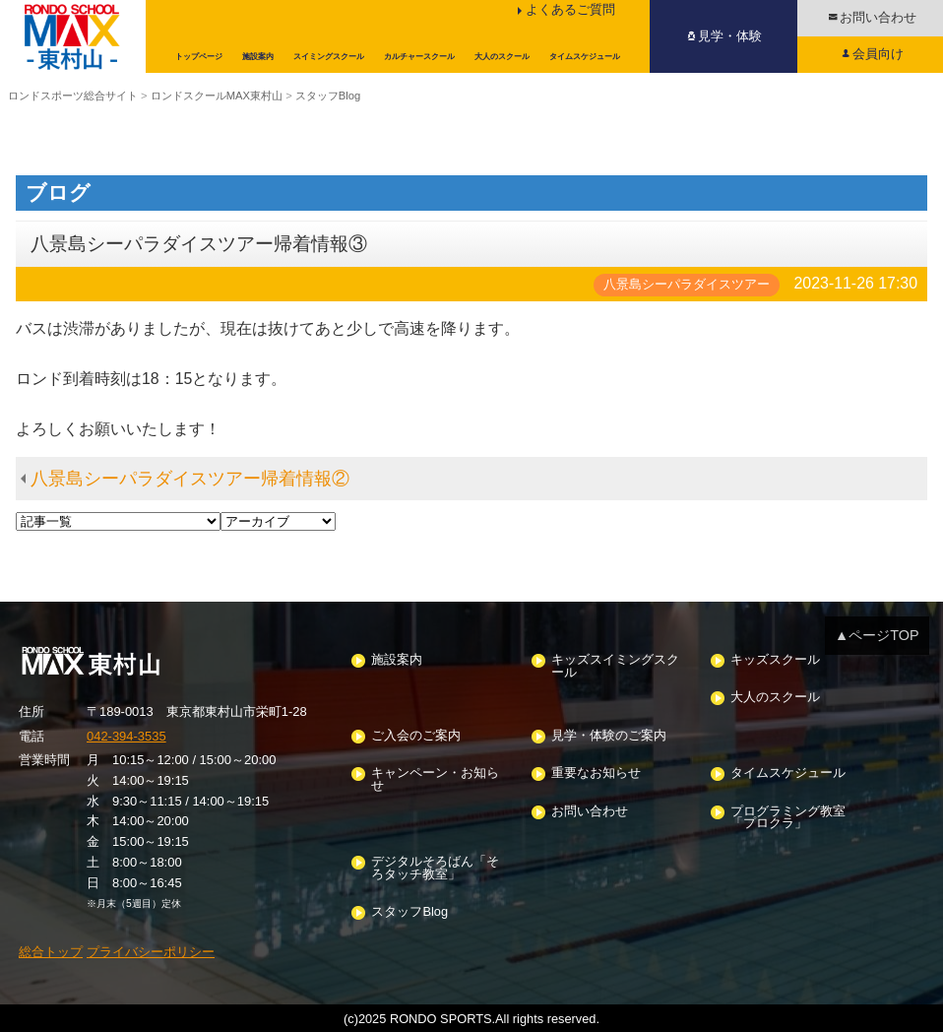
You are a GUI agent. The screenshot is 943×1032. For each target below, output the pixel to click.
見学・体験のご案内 (608, 736)
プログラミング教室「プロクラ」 (788, 818)
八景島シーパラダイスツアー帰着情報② (190, 478)
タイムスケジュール (788, 773)
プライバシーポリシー (151, 951)
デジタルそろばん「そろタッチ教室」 (435, 868)
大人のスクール (775, 697)
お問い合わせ (589, 812)
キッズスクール (775, 660)
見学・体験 (730, 36)
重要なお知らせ (596, 773)
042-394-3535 (126, 736)
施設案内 (396, 660)
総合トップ (51, 951)
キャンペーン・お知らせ (435, 780)
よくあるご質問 (570, 9)
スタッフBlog (409, 912)
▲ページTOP (877, 635)
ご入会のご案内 (416, 736)
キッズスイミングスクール (615, 666)
